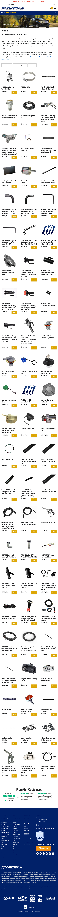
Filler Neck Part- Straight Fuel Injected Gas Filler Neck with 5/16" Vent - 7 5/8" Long (9, 339)
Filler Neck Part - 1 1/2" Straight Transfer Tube (48, 182)
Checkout (26, 828)
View (14, 92)
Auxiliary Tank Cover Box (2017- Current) (9, 182)
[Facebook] (37, 853)
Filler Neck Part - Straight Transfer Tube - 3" (48, 305)
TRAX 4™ (15, 822)
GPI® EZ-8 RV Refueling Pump (48, 430)
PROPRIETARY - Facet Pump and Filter (47, 556)
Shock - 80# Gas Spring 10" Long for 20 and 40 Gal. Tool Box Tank (8, 681)
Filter (32, 65)
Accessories (4, 850)
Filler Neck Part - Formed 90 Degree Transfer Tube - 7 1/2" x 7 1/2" (48, 211)
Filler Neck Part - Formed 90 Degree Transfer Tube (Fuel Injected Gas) (29, 242)
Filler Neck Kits (4, 844)
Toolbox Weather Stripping (46, 710)
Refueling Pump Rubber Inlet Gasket (28, 648)
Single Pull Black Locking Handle (29, 680)
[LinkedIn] (41, 853)
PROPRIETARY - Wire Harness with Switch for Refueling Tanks (9, 649)
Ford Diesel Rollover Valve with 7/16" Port (47, 337)
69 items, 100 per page (20, 65)
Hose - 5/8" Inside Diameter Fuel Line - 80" (29, 523)
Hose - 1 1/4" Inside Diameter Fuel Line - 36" (48, 460)
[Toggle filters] (56, 12)
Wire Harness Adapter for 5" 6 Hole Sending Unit (48, 769)
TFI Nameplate (6, 709)
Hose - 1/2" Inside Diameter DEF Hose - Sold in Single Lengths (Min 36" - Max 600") (28, 493)
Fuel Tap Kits (4, 846)
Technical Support (50, 828)
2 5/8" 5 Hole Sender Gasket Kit (27, 149)
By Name (6, 65)
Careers (14, 846)
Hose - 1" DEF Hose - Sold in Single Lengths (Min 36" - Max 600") (9, 492)
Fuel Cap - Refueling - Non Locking (47, 401)
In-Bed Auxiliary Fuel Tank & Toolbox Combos (5, 824)
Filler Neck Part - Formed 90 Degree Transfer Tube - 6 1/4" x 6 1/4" (29, 211)
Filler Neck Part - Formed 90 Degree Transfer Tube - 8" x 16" (9, 242)
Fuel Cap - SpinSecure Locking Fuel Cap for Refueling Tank (8, 431)
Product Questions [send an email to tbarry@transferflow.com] (42, 828)
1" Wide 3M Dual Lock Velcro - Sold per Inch (47, 88)
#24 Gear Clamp (26, 87)
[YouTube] (47, 853)
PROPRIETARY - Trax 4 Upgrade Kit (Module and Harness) (48, 618)
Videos (25, 820)
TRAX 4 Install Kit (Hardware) (26, 739)
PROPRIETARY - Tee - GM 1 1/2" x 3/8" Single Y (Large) (29, 586)
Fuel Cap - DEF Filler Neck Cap (29, 372)
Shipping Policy (27, 838)
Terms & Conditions (28, 842)
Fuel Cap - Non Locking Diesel (8, 401)
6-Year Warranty (16, 844)
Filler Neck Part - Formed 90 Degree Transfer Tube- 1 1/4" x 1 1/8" (48, 242)
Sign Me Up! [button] (43, 848)
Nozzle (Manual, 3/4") (48, 522)
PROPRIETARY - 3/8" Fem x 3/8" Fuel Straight (29, 556)
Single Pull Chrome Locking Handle (47, 680)
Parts (2, 852)
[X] (44, 853)
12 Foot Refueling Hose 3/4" (28, 117)
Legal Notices (27, 844)
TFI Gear (3, 848)
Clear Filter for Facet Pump (27, 182)
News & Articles (16, 842)
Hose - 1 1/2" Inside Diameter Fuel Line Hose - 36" (29, 461)
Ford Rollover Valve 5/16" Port (7, 372)
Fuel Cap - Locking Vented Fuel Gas (46, 372)
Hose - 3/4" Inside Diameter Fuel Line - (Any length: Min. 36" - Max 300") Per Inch (8, 525)
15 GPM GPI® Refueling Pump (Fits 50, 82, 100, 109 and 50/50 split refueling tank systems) (9, 151)
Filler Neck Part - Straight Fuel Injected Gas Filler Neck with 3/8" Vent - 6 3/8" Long (9, 306)
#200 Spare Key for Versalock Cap (7, 88)
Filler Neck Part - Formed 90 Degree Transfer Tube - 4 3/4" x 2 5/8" (9, 211)
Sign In (55, 4)
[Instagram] (50, 853)
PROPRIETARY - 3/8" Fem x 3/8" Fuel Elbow (8, 556)
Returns (26, 840)
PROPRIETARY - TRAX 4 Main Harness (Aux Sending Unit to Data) (28, 618)
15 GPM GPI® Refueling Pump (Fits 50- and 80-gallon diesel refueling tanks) (48, 119)
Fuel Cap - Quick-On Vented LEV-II (27, 401)
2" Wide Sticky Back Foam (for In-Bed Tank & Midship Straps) (48, 150)
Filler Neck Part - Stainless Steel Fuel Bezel (7, 273)
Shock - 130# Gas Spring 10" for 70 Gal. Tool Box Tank (48, 649)
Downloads (26, 818)
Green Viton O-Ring (7, 459)
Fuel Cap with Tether (27, 429)
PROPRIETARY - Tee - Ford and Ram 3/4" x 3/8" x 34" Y (8, 586)
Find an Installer (16, 824)
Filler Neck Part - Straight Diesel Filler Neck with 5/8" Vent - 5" (48, 273)
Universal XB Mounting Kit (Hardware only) (48, 739)
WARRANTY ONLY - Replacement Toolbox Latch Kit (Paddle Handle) (28, 770)
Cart (25, 826)
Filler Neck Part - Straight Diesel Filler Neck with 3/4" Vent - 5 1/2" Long (28, 274)
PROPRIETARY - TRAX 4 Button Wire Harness (8, 617)
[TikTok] (53, 853)
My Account (26, 830)
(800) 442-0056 (10, 4)
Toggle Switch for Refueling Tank (26, 710)
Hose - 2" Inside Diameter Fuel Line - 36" (48, 491)
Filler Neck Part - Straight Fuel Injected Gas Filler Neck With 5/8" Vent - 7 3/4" (29, 306)
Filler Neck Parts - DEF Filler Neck (28, 337)
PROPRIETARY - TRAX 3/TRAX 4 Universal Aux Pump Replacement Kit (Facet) (48, 587)
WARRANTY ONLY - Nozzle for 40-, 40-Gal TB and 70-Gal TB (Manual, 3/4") (9, 770)
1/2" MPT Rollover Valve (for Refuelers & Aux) (9, 117)
